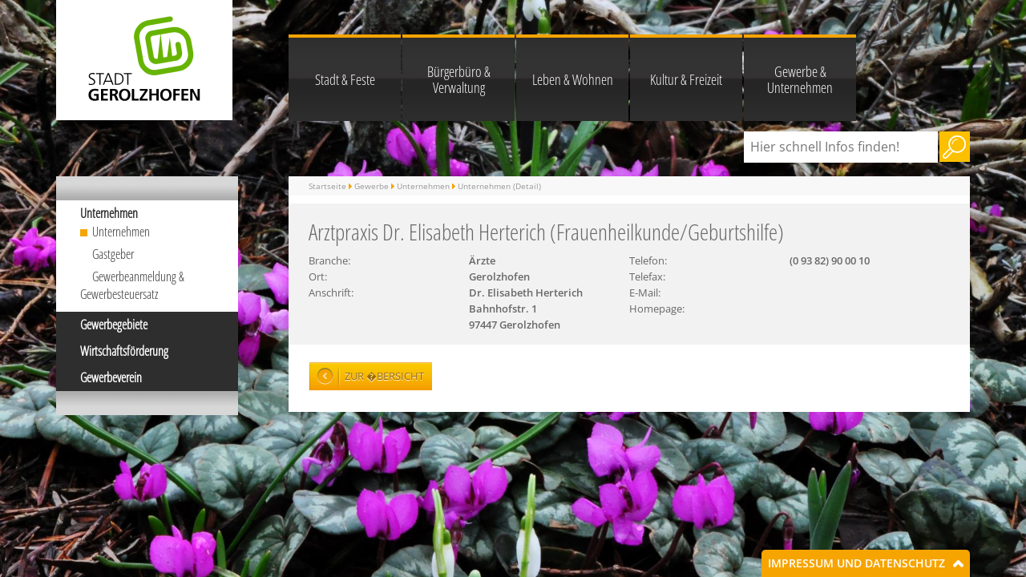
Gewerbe (371, 186)
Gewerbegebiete (113, 324)
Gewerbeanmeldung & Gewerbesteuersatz (132, 286)
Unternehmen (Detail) (499, 186)
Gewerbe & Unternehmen (800, 79)
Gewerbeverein (111, 377)
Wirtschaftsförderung (124, 351)
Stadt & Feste (345, 79)
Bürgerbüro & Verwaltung (459, 79)
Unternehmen (109, 213)
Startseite (327, 186)
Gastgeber (113, 254)
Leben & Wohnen (572, 79)
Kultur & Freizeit (686, 79)
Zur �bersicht (384, 376)
